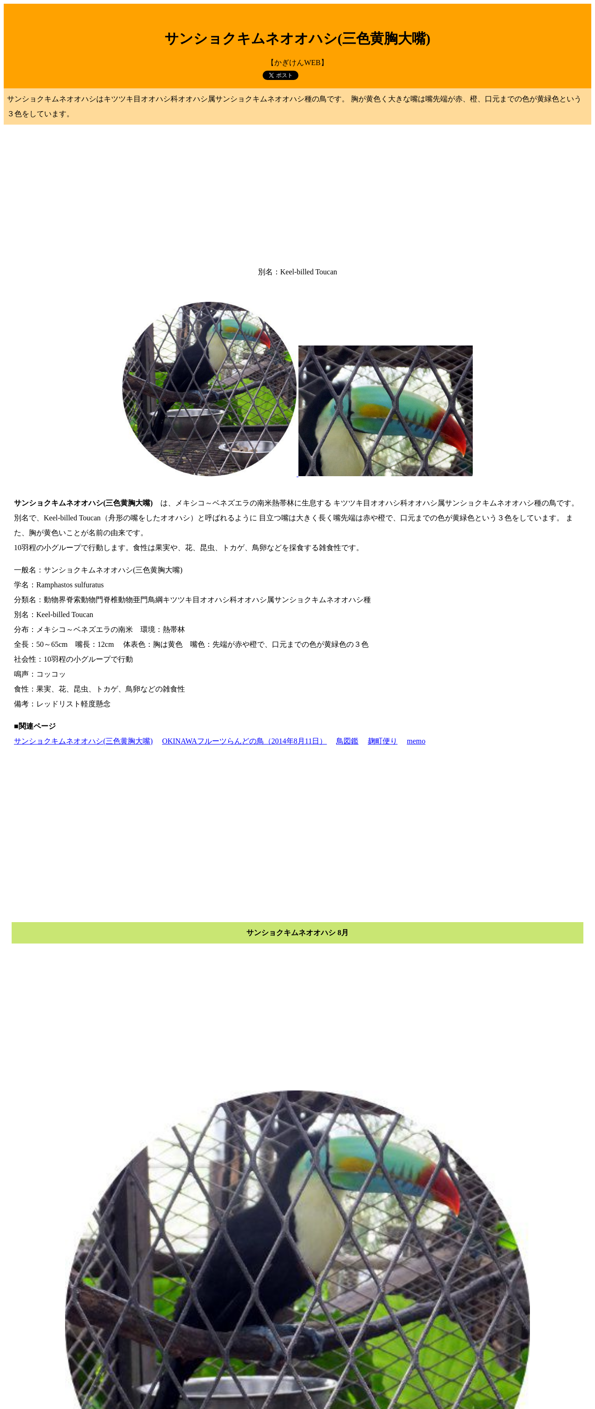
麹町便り (382, 741)
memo (416, 741)
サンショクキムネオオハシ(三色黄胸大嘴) (83, 741)
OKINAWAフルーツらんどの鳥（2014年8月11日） (244, 741)
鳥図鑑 (347, 741)
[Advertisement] (297, 193)
